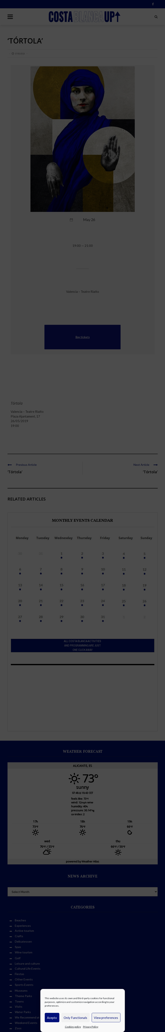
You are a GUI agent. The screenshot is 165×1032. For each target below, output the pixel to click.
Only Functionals (75, 1018)
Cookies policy (73, 1026)
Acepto (52, 1018)
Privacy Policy (90, 1026)
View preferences (106, 1018)
